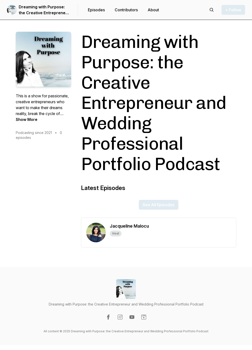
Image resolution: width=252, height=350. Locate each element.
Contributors (126, 9)
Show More (26, 119)
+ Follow (233, 9)
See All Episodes (158, 204)
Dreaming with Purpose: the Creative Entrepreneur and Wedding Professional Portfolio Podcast (44, 10)
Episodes (96, 9)
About (153, 9)
